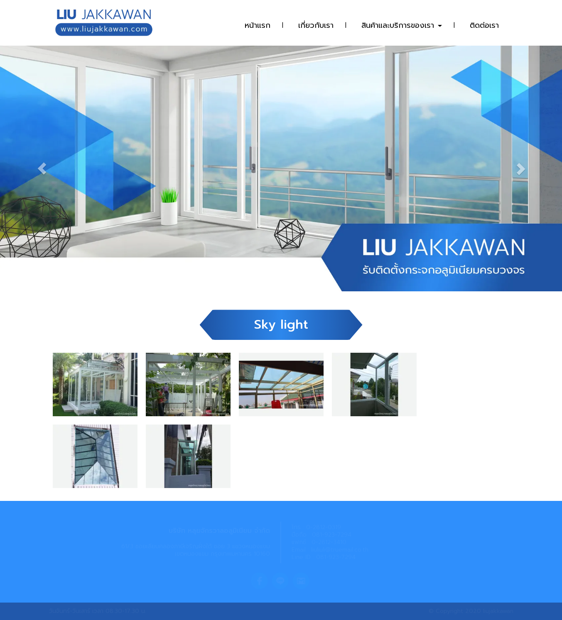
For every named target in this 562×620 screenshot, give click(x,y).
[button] (42, 164)
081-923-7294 (331, 534)
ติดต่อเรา (484, 25)
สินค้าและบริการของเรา (401, 25)
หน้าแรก (257, 25)
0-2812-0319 (323, 527)
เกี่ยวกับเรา (316, 25)
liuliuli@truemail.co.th (339, 549)
